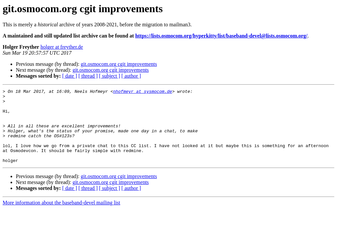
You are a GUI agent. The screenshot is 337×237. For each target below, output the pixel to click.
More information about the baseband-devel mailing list (61, 217)
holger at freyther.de (61, 47)
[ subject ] (109, 76)
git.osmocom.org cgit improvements (119, 64)
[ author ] (131, 76)
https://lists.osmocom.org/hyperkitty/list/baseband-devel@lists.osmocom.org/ (221, 36)
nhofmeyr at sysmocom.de (142, 92)
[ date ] (69, 76)
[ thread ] (88, 76)
